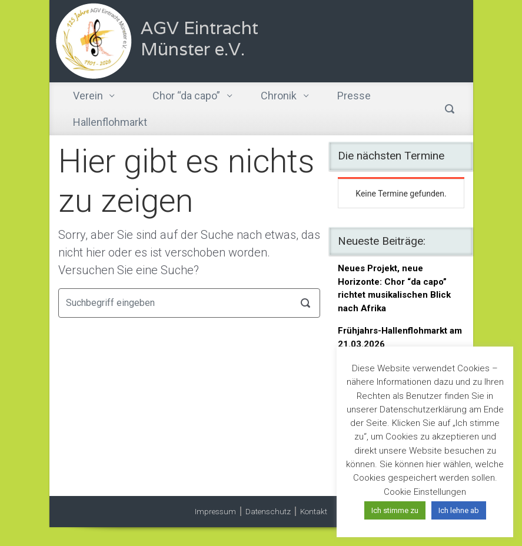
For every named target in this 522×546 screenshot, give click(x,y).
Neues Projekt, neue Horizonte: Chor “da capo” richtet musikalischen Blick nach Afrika (394, 288)
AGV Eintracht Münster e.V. (199, 38)
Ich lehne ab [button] (458, 510)
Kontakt (313, 511)
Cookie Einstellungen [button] (425, 492)
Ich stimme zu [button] (394, 510)
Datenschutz (268, 511)
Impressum (215, 511)
